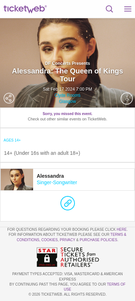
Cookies (49, 240)
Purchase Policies (98, 240)
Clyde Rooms (67, 95)
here (122, 229)
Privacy (67, 240)
